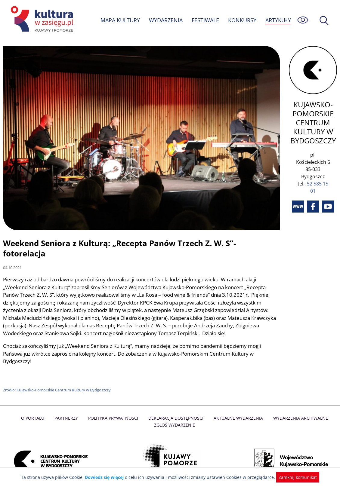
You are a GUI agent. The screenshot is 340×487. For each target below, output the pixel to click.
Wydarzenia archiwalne (299, 408)
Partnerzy (68, 408)
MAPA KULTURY (119, 20)
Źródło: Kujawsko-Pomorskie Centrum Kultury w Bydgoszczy (57, 380)
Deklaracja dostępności (176, 408)
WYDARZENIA (165, 20)
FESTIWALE (205, 20)
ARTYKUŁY (278, 20)
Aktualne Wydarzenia (237, 408)
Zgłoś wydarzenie (174, 415)
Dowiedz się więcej (106, 477)
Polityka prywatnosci (114, 408)
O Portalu (35, 408)
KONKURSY (242, 20)
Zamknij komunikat (294, 477)
